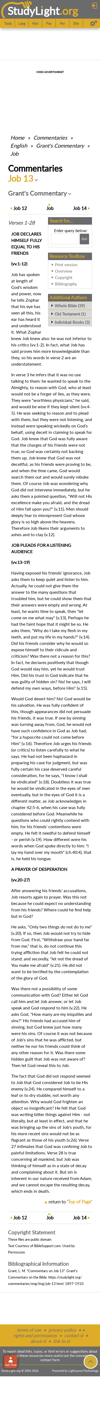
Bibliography (66, 283)
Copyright (63, 277)
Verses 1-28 (21, 223)
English (18, 145)
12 (20, 208)
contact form (50, 1360)
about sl (38, 1341)
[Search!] (84, 239)
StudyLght (33, 10)
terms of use (29, 1330)
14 (80, 208)
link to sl (61, 1341)
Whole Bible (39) (70, 305)
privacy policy (62, 1330)
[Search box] (64, 239)
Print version (66, 264)
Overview (63, 271)
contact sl (73, 1335)
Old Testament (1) (70, 314)
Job (14, 153)
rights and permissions (35, 1335)
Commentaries (50, 137)
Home (17, 137)
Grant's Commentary (60, 145)
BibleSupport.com (47, 1246)
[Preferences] (93, 23)
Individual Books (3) (72, 322)
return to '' (70, 1201)
